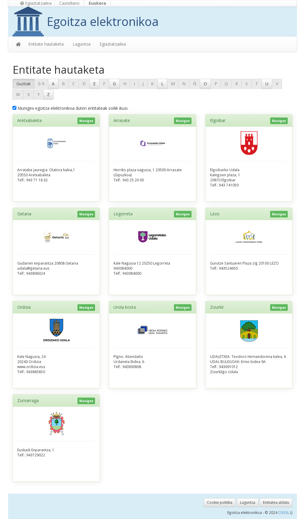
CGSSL (284, 512)
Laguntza (82, 44)
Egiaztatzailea (36, 3)
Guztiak (23, 83)
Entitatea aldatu (276, 502)
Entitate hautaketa (46, 44)
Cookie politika (219, 502)
